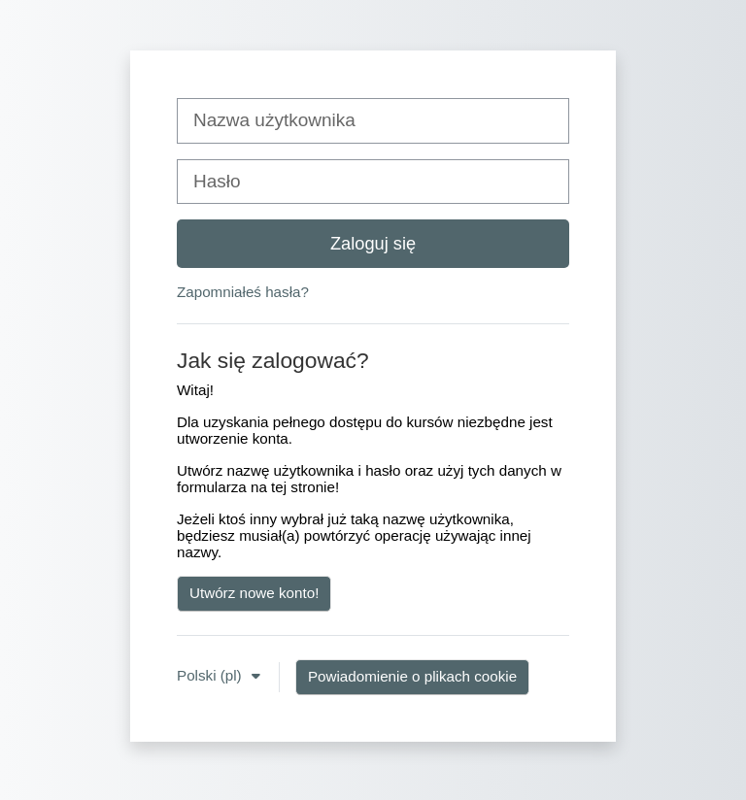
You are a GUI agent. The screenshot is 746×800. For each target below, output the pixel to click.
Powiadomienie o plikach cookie (412, 676)
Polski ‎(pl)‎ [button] (211, 675)
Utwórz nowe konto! (254, 592)
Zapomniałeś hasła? (243, 291)
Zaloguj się (373, 243)
